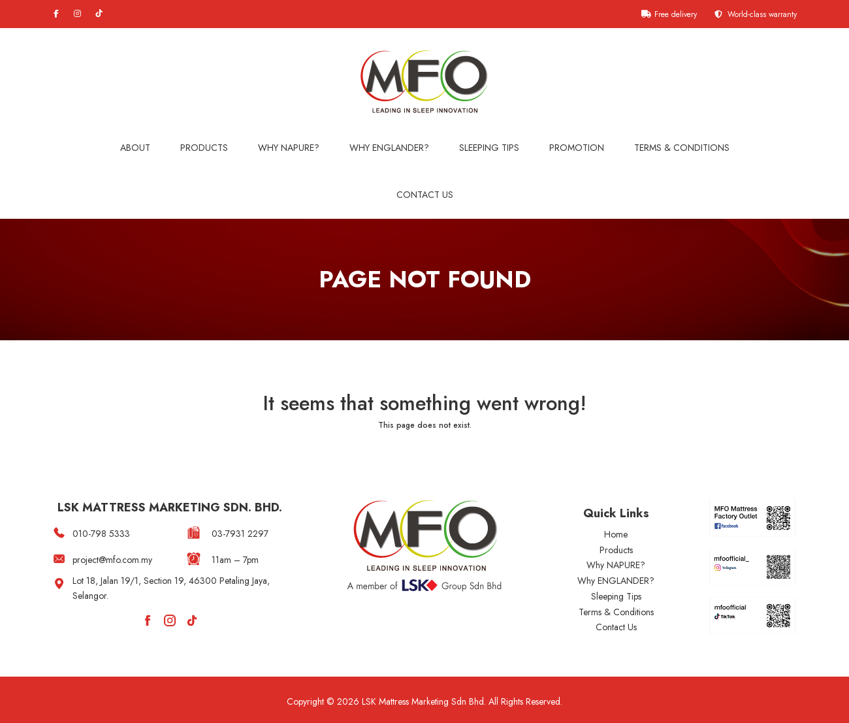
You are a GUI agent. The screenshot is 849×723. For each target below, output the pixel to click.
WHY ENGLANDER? (389, 147)
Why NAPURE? (288, 147)
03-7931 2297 (240, 533)
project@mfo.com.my (112, 559)
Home (616, 534)
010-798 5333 (101, 533)
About (135, 147)
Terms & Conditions (681, 147)
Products (204, 147)
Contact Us (424, 194)
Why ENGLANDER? (615, 580)
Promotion (576, 147)
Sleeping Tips (489, 147)
